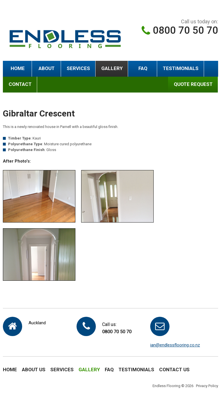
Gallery (112, 68)
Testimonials (181, 68)
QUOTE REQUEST (193, 84)
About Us (33, 369)
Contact (20, 84)
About (47, 68)
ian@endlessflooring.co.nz (175, 345)
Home (18, 68)
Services (78, 68)
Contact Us (174, 369)
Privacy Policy (207, 386)
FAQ (142, 68)
